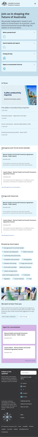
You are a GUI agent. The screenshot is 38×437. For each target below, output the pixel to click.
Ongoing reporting (25, 401)
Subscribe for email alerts (29, 378)
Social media (9, 429)
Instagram (24, 393)
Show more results (30, 361)
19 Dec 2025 (4, 110)
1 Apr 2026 (3, 118)
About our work (24, 406)
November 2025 (6, 159)
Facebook (24, 383)
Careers (22, 417)
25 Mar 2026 (4, 134)
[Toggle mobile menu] (35, 3)
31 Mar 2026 (4, 126)
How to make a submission (9, 316)
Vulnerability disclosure (24, 429)
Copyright (4, 429)
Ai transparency (5, 432)
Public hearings (24, 316)
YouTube (24, 397)
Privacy (19, 426)
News (22, 414)
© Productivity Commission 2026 (9, 426)
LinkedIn (23, 386)
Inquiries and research (26, 404)
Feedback (16, 429)
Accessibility (25, 426)
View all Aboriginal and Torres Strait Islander (11, 187)
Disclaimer (31, 426)
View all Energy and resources (8, 235)
